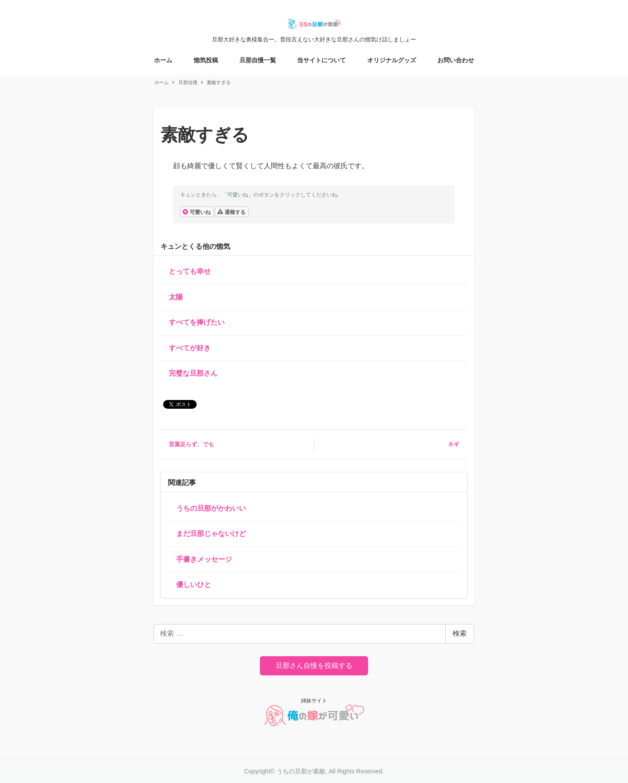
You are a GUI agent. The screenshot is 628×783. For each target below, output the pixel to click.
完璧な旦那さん (193, 373)
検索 (460, 633)
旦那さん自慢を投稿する (314, 665)
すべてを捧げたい (197, 322)
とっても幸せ (190, 271)
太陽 (176, 297)
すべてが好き (190, 348)
